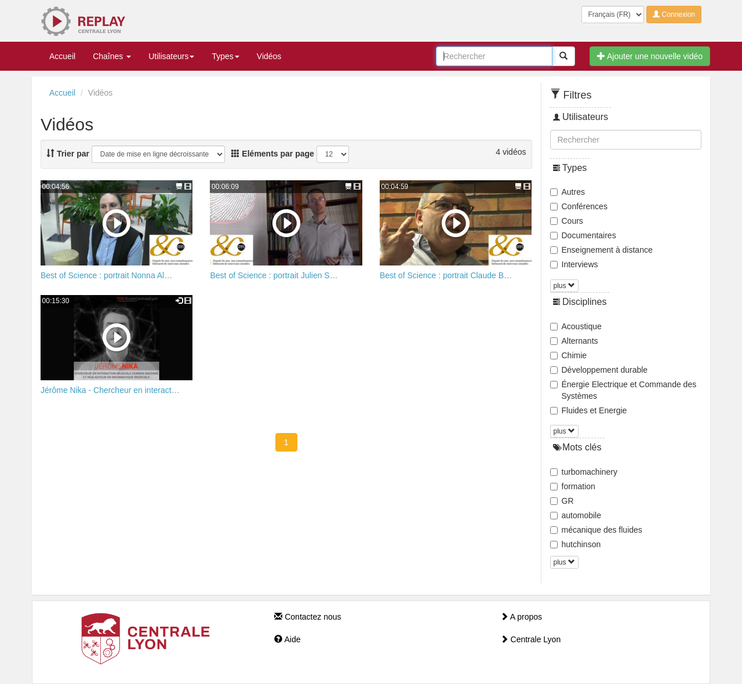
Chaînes (112, 56)
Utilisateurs (171, 56)
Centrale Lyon (530, 639)
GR (562, 500)
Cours (566, 220)
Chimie (568, 355)
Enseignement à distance (601, 249)
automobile (576, 515)
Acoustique (576, 326)
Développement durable (599, 369)
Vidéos (269, 56)
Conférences (579, 206)
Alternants (574, 340)
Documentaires (583, 235)
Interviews (574, 264)
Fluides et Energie (588, 410)
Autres (567, 192)
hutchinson (575, 544)
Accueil (62, 56)
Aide (287, 639)
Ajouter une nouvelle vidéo (650, 56)
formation (572, 486)
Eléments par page (272, 153)
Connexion (674, 14)
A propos (521, 616)
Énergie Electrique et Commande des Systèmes (623, 390)
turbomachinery (584, 471)
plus (564, 286)
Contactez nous (307, 616)
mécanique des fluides (596, 529)
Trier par (67, 153)
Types (225, 56)
